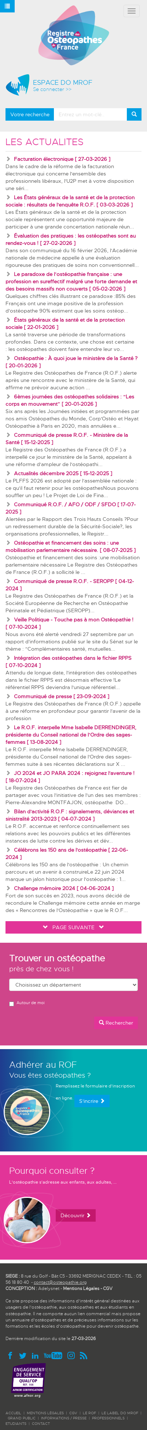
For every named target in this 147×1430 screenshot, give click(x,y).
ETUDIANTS (15, 1423)
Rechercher (116, 1022)
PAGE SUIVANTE (73, 927)
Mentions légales (45, 1413)
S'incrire (92, 1101)
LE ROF (89, 1413)
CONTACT (41, 1423)
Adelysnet (48, 1288)
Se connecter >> (52, 89)
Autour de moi (26, 1003)
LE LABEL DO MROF (120, 1413)
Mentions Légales (81, 1288)
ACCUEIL (13, 1413)
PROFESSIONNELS (108, 1418)
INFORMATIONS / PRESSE (64, 1418)
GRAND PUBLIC (22, 1418)
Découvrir (75, 1215)
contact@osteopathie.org (60, 1282)
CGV (108, 1288)
